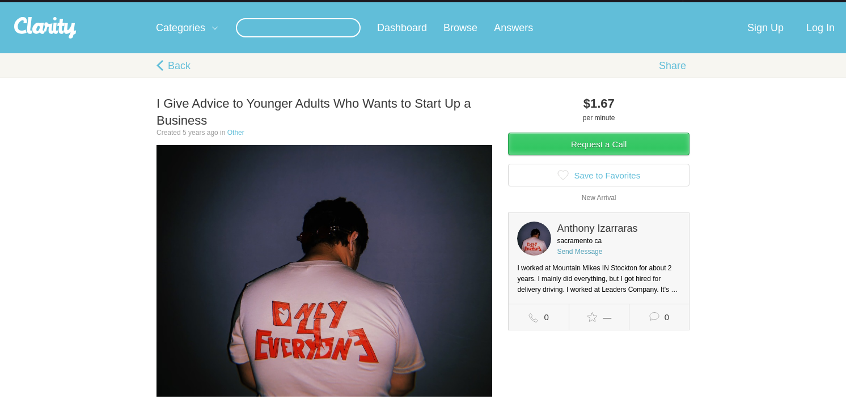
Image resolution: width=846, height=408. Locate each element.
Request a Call (599, 155)
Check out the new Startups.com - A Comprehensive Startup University (559, 7)
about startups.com (723, 7)
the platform (139, 6)
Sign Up (765, 39)
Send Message (579, 263)
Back (179, 77)
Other (235, 144)
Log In (820, 39)
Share (672, 77)
